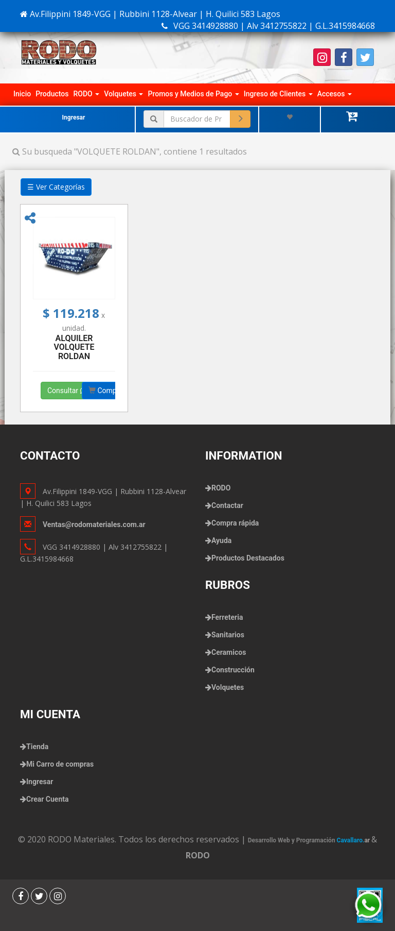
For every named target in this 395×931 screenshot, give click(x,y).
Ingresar (73, 117)
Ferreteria (227, 617)
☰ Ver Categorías (56, 187)
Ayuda (221, 540)
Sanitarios (227, 635)
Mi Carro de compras (60, 764)
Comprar (106, 390)
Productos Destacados (247, 558)
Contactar (227, 505)
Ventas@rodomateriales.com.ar (94, 524)
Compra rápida (235, 523)
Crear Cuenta (47, 799)
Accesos (334, 94)
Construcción (233, 670)
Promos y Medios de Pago (193, 94)
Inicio (22, 94)
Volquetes (123, 94)
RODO (86, 94)
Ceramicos (228, 652)
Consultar (66, 390)
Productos (51, 94)
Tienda (37, 746)
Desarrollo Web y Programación (310, 840)
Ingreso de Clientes (278, 94)
